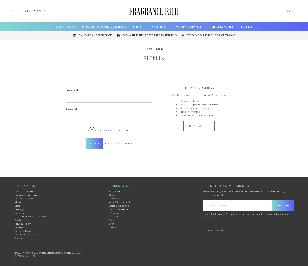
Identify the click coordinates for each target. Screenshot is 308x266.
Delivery (19, 209)
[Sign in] (295, 11)
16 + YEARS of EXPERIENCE (92, 35)
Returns (19, 212)
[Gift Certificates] (282, 11)
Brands (246, 26)
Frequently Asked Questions (104, 26)
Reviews (19, 227)
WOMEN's (160, 26)
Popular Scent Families (27, 194)
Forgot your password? (118, 143)
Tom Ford (114, 191)
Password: (72, 109)
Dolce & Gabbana (119, 205)
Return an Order (24, 198)
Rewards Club (22, 230)
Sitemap (19, 238)
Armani (113, 216)
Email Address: (74, 89)
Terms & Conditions (25, 234)
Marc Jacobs (116, 212)
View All (113, 227)
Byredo (113, 220)
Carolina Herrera (118, 209)
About (18, 202)
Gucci (112, 194)
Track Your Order (24, 191)
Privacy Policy (22, 223)
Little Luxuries (222, 26)
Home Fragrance (190, 26)
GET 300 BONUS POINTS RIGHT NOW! (208, 35)
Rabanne (114, 198)
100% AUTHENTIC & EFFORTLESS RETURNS (147, 35)
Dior (111, 223)
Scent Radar (65, 26)
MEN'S (139, 26)
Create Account (199, 125)
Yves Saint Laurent (119, 202)
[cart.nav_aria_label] (301, 11)
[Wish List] (275, 11)
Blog (17, 205)
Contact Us (20, 220)
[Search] (268, 11)
